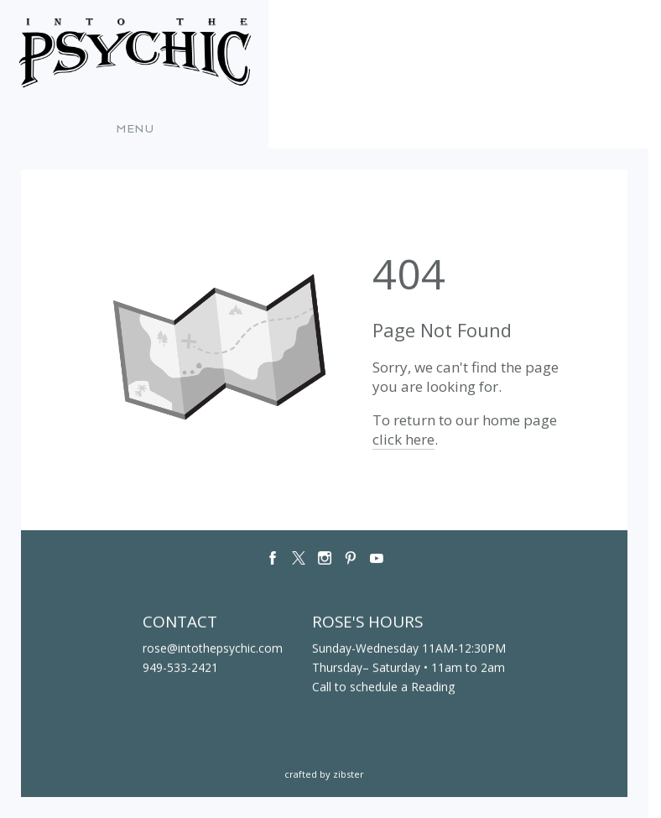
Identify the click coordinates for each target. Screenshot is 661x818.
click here (403, 439)
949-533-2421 (180, 667)
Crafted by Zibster (324, 774)
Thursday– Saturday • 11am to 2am (408, 667)
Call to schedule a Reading (383, 687)
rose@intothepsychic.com (213, 648)
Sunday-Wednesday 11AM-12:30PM (409, 648)
